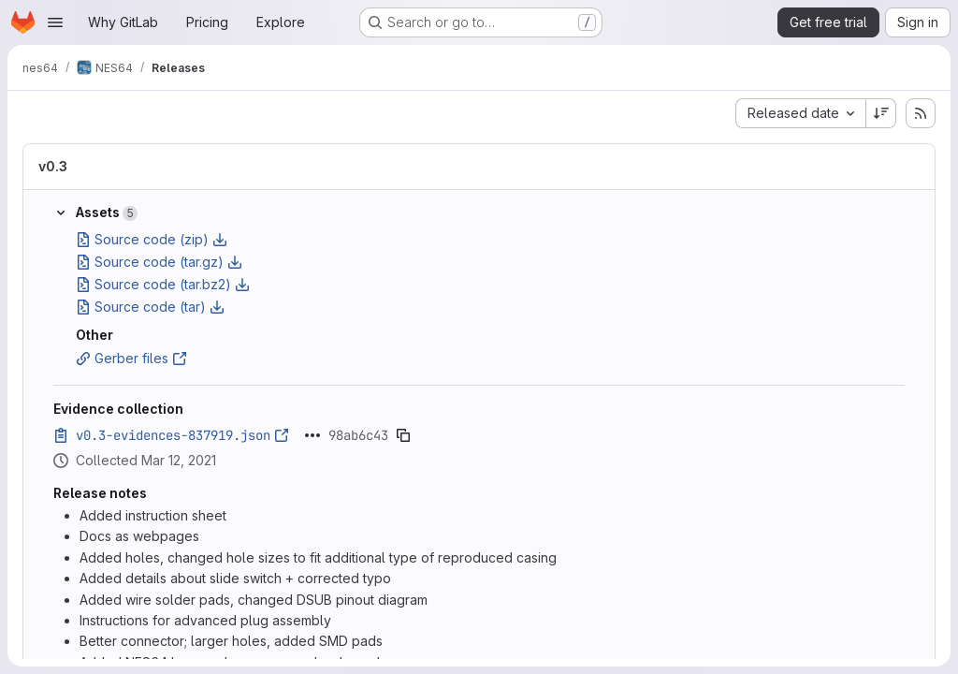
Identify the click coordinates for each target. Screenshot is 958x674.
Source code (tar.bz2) (163, 284)
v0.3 (52, 166)
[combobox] (800, 113)
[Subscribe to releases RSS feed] (921, 113)
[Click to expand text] (312, 435)
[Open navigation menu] (55, 22)
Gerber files (131, 358)
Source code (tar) (150, 307)
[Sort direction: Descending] (881, 113)
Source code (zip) (151, 239)
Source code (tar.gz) (159, 262)
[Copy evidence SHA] (403, 435)
